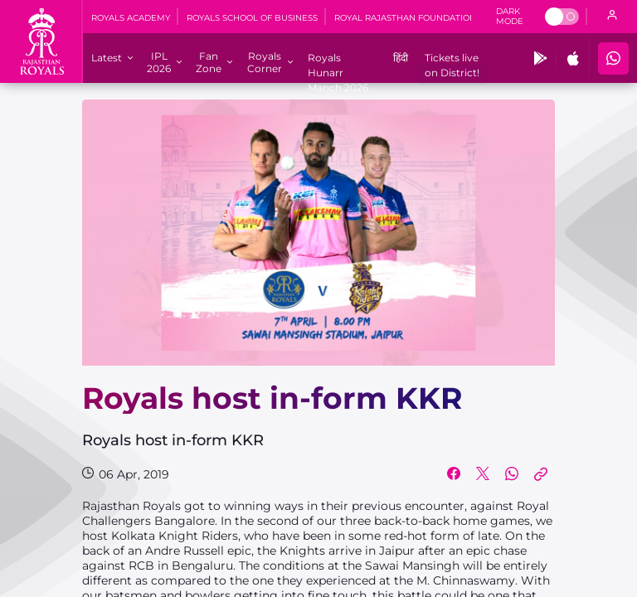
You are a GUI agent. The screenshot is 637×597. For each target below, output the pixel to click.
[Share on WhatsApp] (511, 474)
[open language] (612, 16)
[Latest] (106, 57)
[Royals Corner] (264, 62)
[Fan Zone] (208, 62)
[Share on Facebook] (453, 474)
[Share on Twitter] (482, 474)
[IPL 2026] (159, 62)
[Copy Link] (540, 474)
